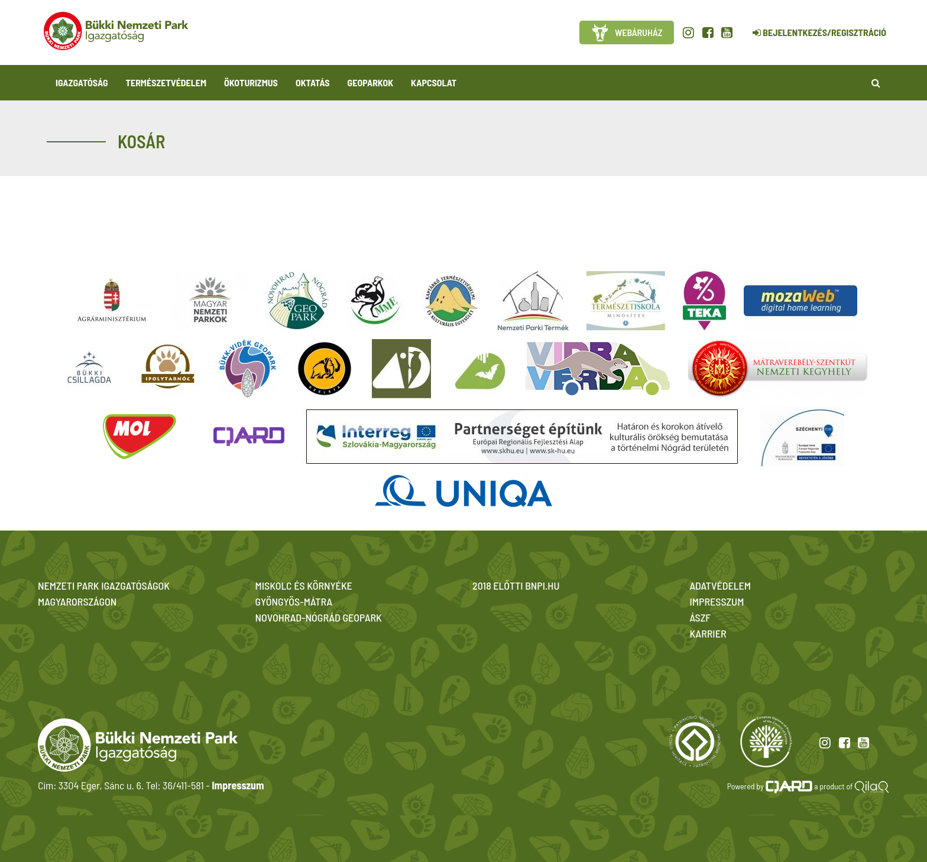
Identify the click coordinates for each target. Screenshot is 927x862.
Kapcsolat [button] (433, 82)
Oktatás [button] (313, 82)
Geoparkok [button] (370, 82)
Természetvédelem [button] (166, 82)
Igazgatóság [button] (82, 82)
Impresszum (238, 785)
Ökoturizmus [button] (251, 82)
